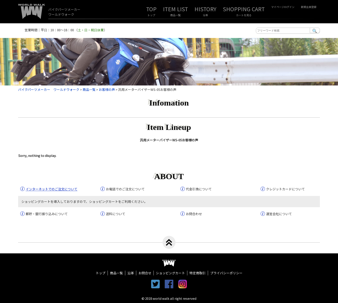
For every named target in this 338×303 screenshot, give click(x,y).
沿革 (205, 15)
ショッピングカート (170, 273)
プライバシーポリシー (226, 273)
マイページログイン (282, 7)
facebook (169, 284)
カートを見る (244, 15)
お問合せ (144, 273)
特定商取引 (197, 273)
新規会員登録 (308, 7)
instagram (182, 284)
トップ (151, 15)
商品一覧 (175, 15)
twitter (155, 284)
